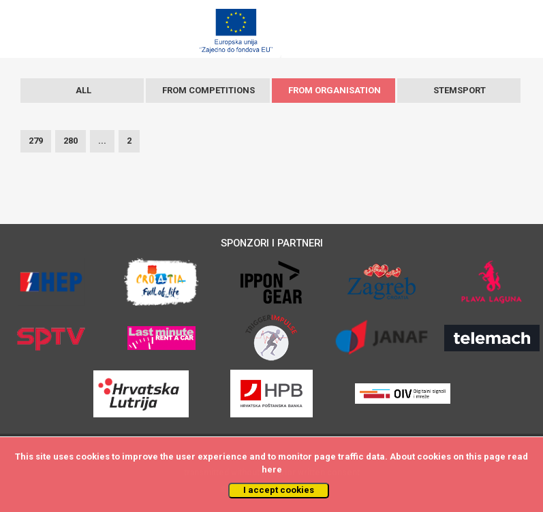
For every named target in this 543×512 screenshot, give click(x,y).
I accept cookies (278, 490)
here (272, 469)
